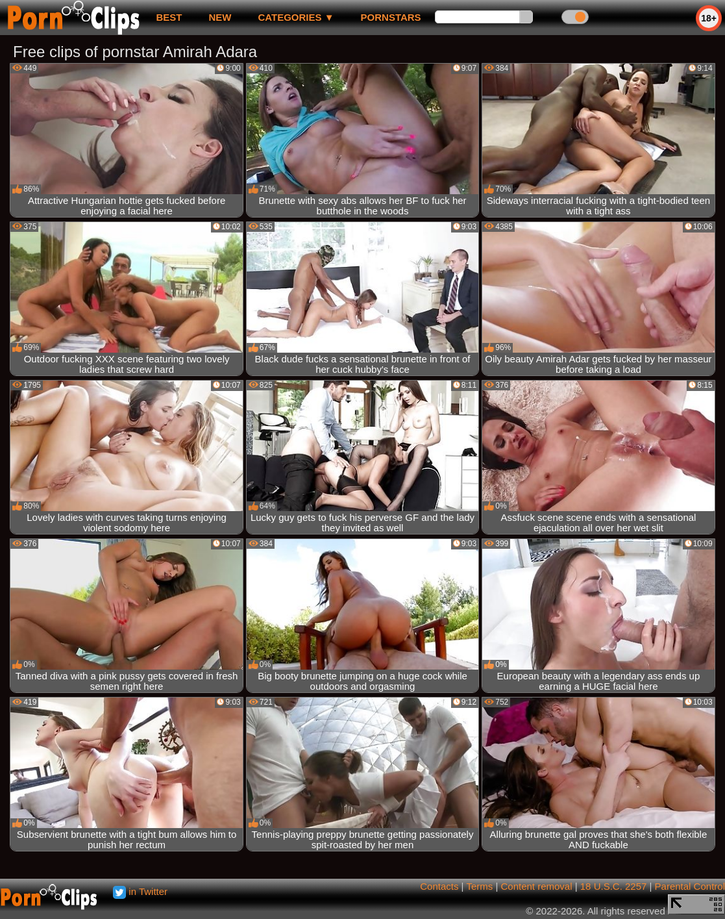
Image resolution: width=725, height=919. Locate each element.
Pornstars (391, 17)
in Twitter (140, 891)
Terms (479, 886)
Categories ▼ (296, 17)
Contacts (439, 886)
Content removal (536, 886)
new (219, 17)
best (169, 17)
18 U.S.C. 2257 (613, 886)
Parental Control (690, 886)
